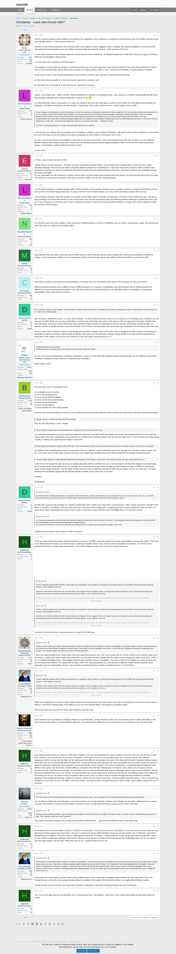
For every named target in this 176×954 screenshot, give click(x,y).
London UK (28, 817)
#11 (157, 487)
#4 (158, 185)
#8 (158, 305)
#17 (157, 789)
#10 (157, 383)
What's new (41, 10)
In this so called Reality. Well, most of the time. (25, 743)
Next (25, 30)
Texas (30, 664)
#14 (157, 671)
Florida (29, 329)
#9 (158, 342)
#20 (157, 891)
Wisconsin (28, 179)
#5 (158, 219)
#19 (157, 853)
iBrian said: (40, 581)
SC (31, 245)
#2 (158, 91)
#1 (158, 35)
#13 (157, 638)
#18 (157, 826)
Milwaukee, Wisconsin (24, 377)
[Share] (154, 35)
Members (55, 10)
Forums (29, 10)
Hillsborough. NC (26, 697)
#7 (158, 278)
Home (20, 10)
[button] (48, 10)
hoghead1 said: (41, 642)
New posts (19, 14)
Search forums (30, 14)
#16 (157, 751)
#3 (158, 156)
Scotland (29, 63)
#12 (157, 537)
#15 (157, 715)
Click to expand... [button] (97, 601)
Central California (26, 119)
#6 (158, 250)
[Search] (154, 10)
